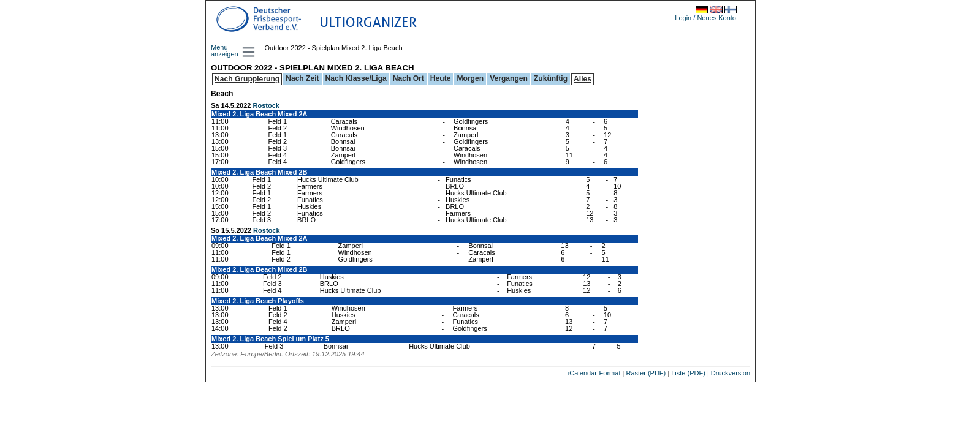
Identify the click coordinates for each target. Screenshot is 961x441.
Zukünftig (551, 78)
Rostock (266, 105)
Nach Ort (408, 78)
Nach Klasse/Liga (356, 78)
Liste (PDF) (688, 373)
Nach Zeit (302, 78)
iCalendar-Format (594, 373)
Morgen (470, 78)
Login (683, 17)
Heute (440, 78)
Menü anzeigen (224, 50)
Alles (582, 79)
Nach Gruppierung (247, 79)
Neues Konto (716, 17)
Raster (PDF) (646, 373)
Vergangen (509, 78)
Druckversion (730, 373)
